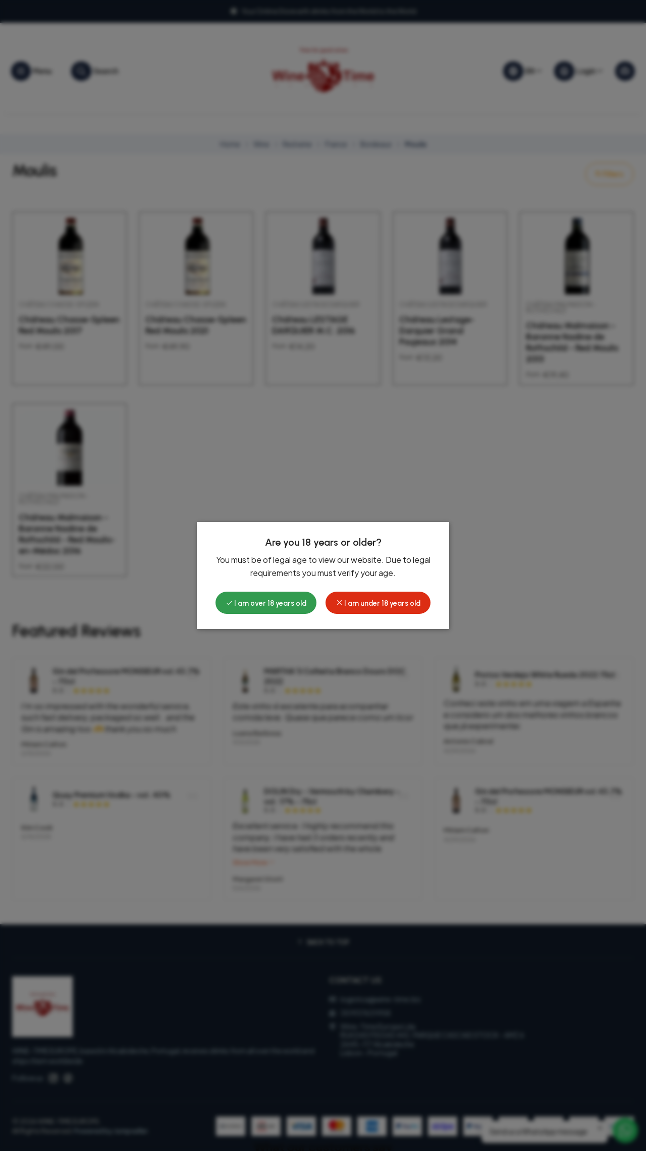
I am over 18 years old (266, 603)
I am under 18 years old (378, 603)
